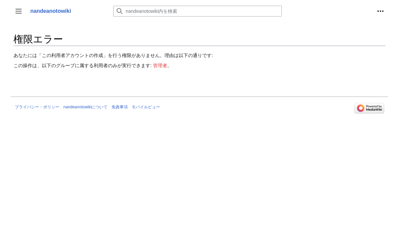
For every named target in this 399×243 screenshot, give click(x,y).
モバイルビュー (146, 107)
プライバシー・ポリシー (37, 107)
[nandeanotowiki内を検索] (197, 11)
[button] (18, 11)
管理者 (160, 65)
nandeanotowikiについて (85, 107)
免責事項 (120, 107)
